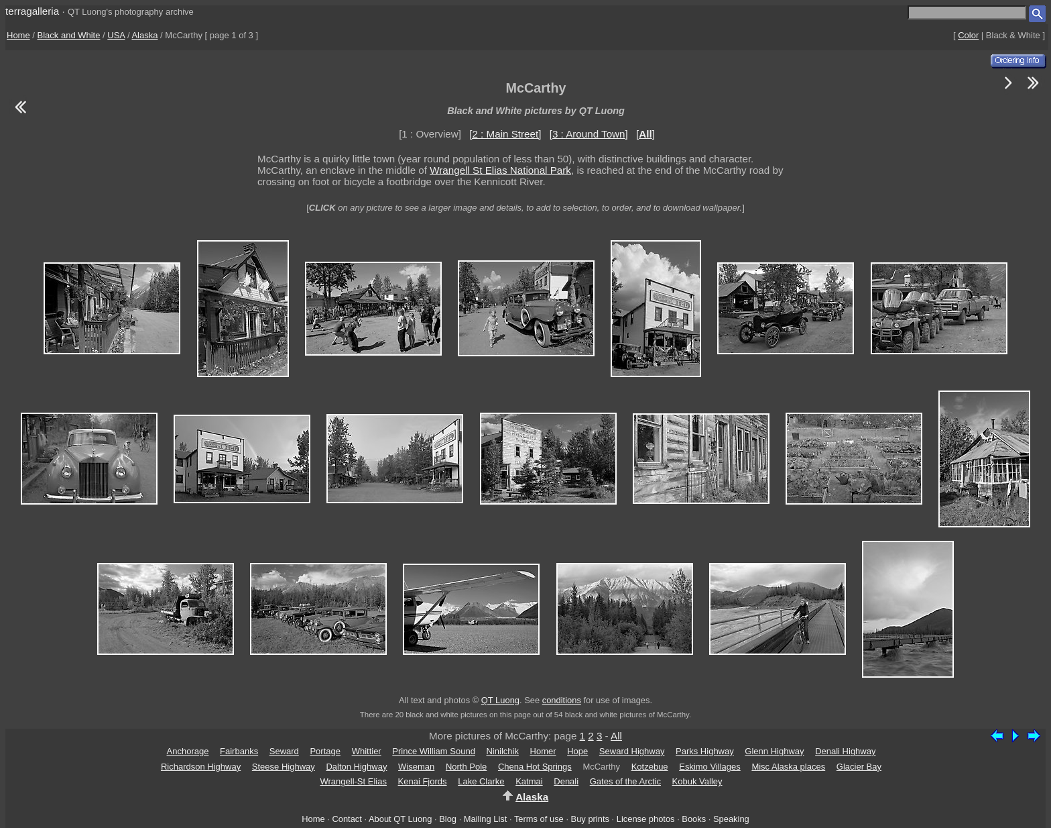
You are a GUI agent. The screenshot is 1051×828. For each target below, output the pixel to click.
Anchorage (188, 751)
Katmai (528, 781)
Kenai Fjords (422, 781)
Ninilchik (502, 751)
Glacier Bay (859, 767)
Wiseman (416, 767)
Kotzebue (649, 767)
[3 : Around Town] (589, 134)
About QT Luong (400, 819)
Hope (577, 751)
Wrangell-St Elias (353, 781)
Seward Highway (632, 751)
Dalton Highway (356, 767)
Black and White (69, 35)
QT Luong (500, 700)
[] (645, 134)
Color (968, 35)
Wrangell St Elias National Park (500, 170)
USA (116, 35)
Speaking (731, 819)
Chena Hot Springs (535, 767)
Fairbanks (239, 751)
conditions (561, 700)
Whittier (366, 751)
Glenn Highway (774, 751)
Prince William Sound (433, 751)
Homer (543, 751)
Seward (284, 751)
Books (694, 819)
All (616, 735)
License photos (646, 819)
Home (18, 35)
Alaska (144, 35)
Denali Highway (845, 751)
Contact (346, 819)
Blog (447, 819)
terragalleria (32, 11)
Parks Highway (705, 751)
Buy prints (590, 819)
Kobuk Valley (697, 781)
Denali (566, 781)
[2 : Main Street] (505, 134)
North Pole (466, 767)
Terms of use (539, 819)
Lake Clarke (481, 781)
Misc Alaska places (788, 767)
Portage (325, 751)
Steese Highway (283, 767)
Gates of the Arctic (625, 781)
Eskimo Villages (710, 767)
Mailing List (485, 819)
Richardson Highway (201, 767)
